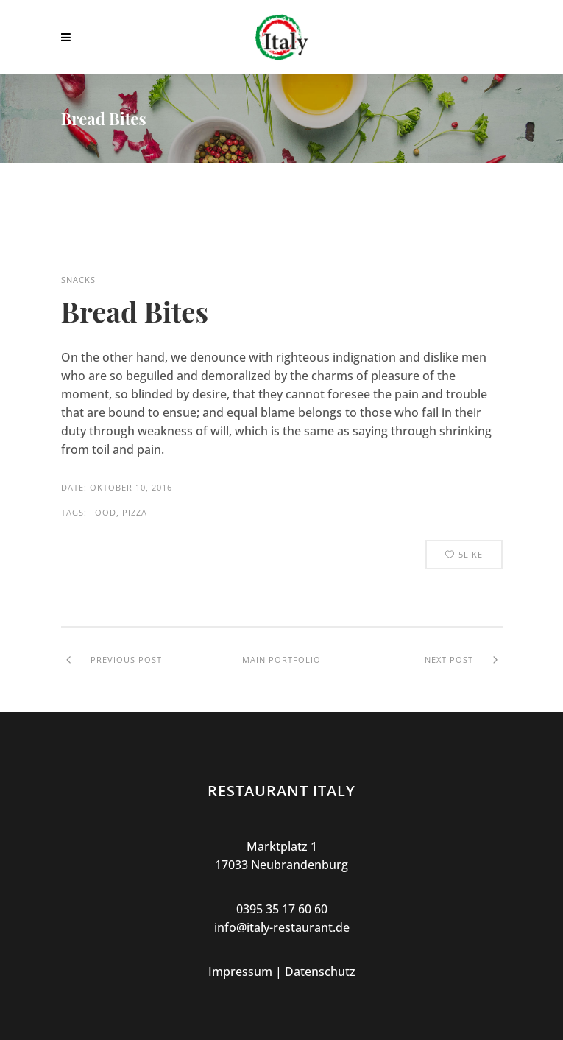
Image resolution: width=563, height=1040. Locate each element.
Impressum (240, 971)
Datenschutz (320, 971)
